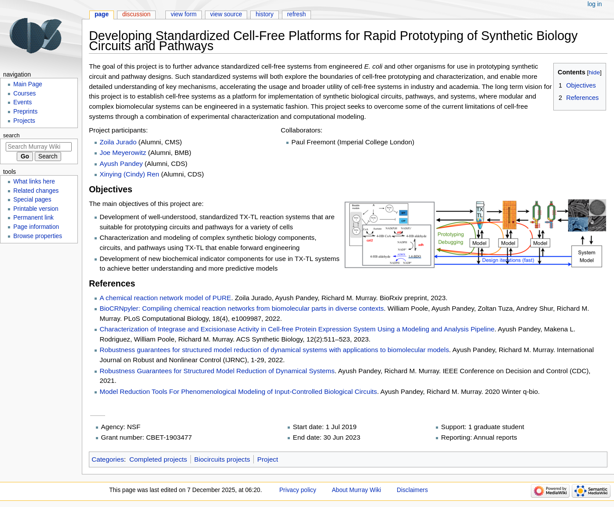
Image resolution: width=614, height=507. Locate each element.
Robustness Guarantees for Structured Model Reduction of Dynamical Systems (217, 371)
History (265, 14)
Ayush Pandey (121, 163)
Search (11, 135)
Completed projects (158, 459)
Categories (107, 459)
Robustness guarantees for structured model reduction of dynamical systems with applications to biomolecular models (274, 349)
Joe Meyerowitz (123, 152)
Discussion (136, 14)
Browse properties (37, 236)
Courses (24, 93)
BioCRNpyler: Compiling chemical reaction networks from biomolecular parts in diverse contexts (242, 308)
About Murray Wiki (356, 490)
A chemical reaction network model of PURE (165, 297)
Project (267, 459)
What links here (34, 181)
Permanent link (33, 217)
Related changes (35, 190)
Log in (595, 4)
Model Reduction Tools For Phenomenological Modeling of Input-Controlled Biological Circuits (238, 391)
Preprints (25, 111)
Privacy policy (297, 490)
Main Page (27, 84)
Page (102, 14)
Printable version (35, 209)
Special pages (32, 199)
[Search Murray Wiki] (39, 146)
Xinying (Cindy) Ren (129, 174)
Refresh (296, 14)
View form (184, 14)
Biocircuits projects (222, 459)
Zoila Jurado (118, 142)
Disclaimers (412, 490)
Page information (36, 227)
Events (22, 102)
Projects (24, 121)
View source (226, 14)
